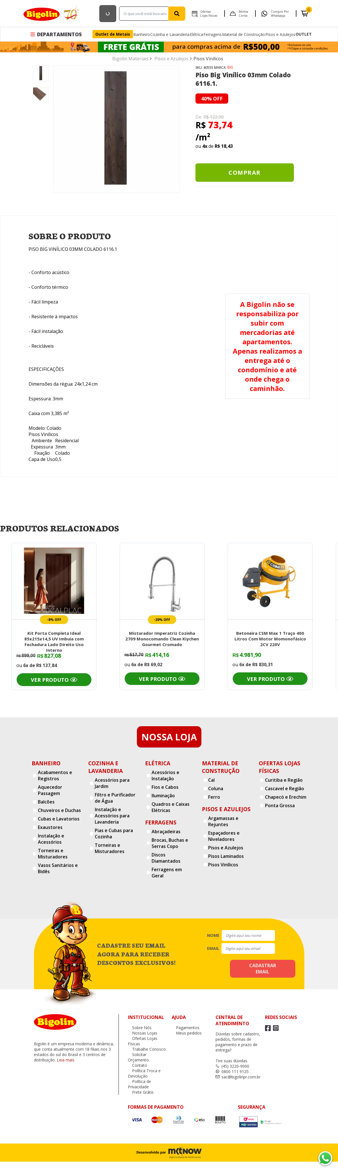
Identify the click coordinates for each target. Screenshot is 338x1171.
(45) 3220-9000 (232, 1066)
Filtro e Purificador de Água (115, 798)
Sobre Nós (140, 1027)
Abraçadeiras (166, 831)
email (213, 948)
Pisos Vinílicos (223, 865)
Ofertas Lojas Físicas (279, 767)
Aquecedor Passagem (50, 790)
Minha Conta (243, 14)
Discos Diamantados (166, 858)
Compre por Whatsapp (280, 14)
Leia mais (65, 1060)
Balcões (46, 802)
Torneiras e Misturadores (53, 853)
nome (213, 935)
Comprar (245, 172)
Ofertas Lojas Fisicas (208, 14)
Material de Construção (243, 34)
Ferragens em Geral (167, 872)
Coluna (215, 788)
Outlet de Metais (112, 34)
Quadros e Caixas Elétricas (171, 807)
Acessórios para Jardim (112, 783)
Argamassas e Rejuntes (223, 821)
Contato (137, 1065)
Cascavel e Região (284, 788)
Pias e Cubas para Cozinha (114, 833)
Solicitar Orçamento (138, 1057)
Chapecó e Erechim (285, 797)
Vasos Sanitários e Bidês (58, 868)
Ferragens (212, 34)
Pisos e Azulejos (280, 34)
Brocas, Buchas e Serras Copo (170, 843)
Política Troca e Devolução (144, 1073)
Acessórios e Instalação (165, 775)
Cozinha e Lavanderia (170, 34)
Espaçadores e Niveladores (224, 836)
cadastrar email (262, 968)
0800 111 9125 (232, 1071)
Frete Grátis (141, 1092)
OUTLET (304, 34)
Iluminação (163, 795)
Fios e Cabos (165, 787)
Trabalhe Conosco (147, 1049)
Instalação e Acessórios (51, 839)
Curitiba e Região (284, 780)
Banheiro (141, 34)
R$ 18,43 (224, 146)
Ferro (214, 797)
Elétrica (196, 34)
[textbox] (145, 14)
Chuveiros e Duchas (59, 810)
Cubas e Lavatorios (58, 819)
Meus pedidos (187, 1033)
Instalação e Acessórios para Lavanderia (112, 815)
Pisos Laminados (226, 856)
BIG (230, 67)
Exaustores (50, 827)
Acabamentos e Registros (55, 775)
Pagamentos (185, 1027)
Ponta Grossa (280, 805)
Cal (211, 780)
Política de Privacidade (139, 1084)
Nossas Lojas (142, 1033)
